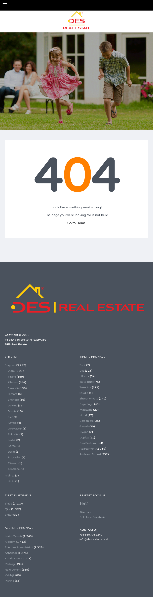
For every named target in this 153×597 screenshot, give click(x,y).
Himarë (12, 394)
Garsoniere (86, 421)
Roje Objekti (13, 569)
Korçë (12, 446)
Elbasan (13, 382)
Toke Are (85, 387)
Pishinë (9, 580)
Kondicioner (13, 558)
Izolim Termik (13, 536)
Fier (10, 417)
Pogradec (14, 457)
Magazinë (85, 409)
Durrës (12, 411)
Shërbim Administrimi (19, 547)
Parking (10, 564)
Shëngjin (13, 399)
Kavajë (12, 423)
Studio (83, 393)
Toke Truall (86, 382)
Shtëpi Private (88, 398)
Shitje (8, 503)
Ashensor (11, 553)
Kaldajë (10, 575)
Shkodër (13, 434)
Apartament (87, 448)
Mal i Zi (9, 475)
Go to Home (76, 223)
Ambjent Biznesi (90, 454)
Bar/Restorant (89, 443)
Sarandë (13, 388)
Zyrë (82, 365)
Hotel (83, 415)
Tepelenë (14, 469)
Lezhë (12, 440)
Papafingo (86, 404)
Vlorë (11, 371)
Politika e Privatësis (92, 517)
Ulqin (11, 481)
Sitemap (85, 512)
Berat (11, 451)
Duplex (84, 437)
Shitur (9, 514)
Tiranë (12, 376)
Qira (7, 509)
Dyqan (83, 432)
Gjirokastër (15, 428)
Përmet (13, 463)
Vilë (81, 370)
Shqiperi (10, 365)
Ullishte (84, 376)
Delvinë (12, 405)
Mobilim (10, 541)
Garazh (84, 426)
